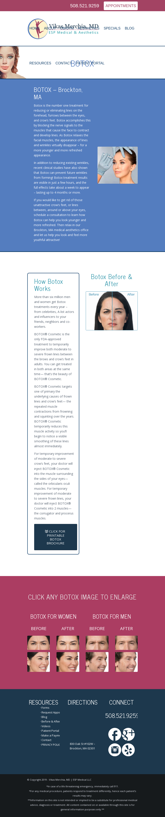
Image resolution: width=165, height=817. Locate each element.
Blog (44, 717)
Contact (46, 740)
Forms (45, 708)
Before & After (50, 721)
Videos (45, 726)
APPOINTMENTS (120, 6)
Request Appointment (55, 712)
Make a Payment (52, 735)
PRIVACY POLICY (51, 745)
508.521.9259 (84, 5)
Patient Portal (50, 731)
